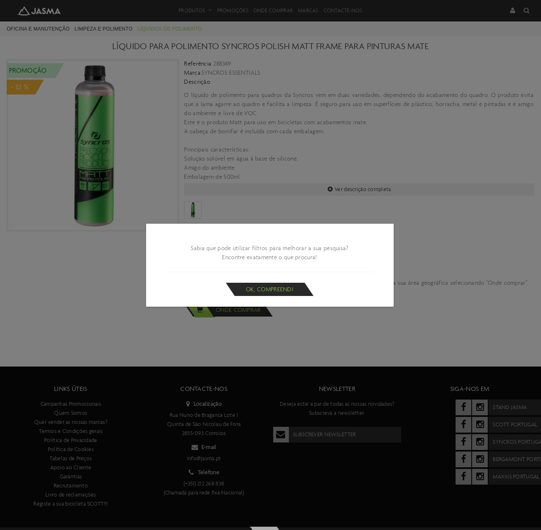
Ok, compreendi (269, 289)
